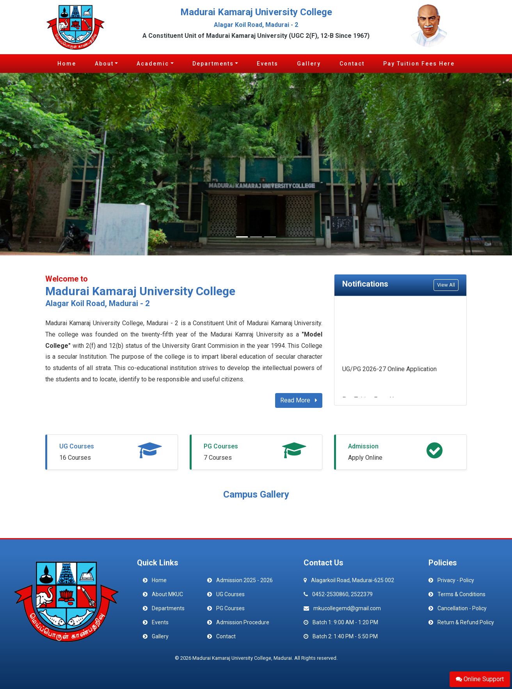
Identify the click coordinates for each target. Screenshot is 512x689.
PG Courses (221, 446)
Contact (352, 63)
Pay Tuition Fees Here (419, 63)
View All (446, 285)
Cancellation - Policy (462, 608)
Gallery (309, 63)
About (104, 63)
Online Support (480, 679)
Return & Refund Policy (465, 622)
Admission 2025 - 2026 (244, 580)
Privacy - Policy (455, 580)
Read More (298, 400)
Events (267, 63)
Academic (153, 63)
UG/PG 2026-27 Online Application (389, 370)
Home (66, 63)
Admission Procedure (242, 622)
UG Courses (76, 446)
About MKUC (167, 594)
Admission (363, 446)
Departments (213, 63)
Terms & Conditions (461, 594)
